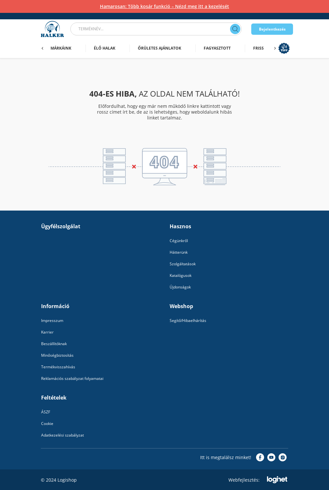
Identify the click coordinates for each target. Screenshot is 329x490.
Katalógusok (180, 275)
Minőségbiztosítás (57, 355)
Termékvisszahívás (58, 367)
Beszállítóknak (54, 343)
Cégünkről (179, 240)
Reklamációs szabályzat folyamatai (72, 378)
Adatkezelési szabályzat (62, 435)
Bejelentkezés (272, 29)
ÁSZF (45, 412)
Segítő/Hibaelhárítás (188, 320)
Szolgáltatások (183, 264)
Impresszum (52, 320)
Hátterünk (179, 252)
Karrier (47, 332)
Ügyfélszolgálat (60, 226)
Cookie (47, 423)
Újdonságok (180, 287)
